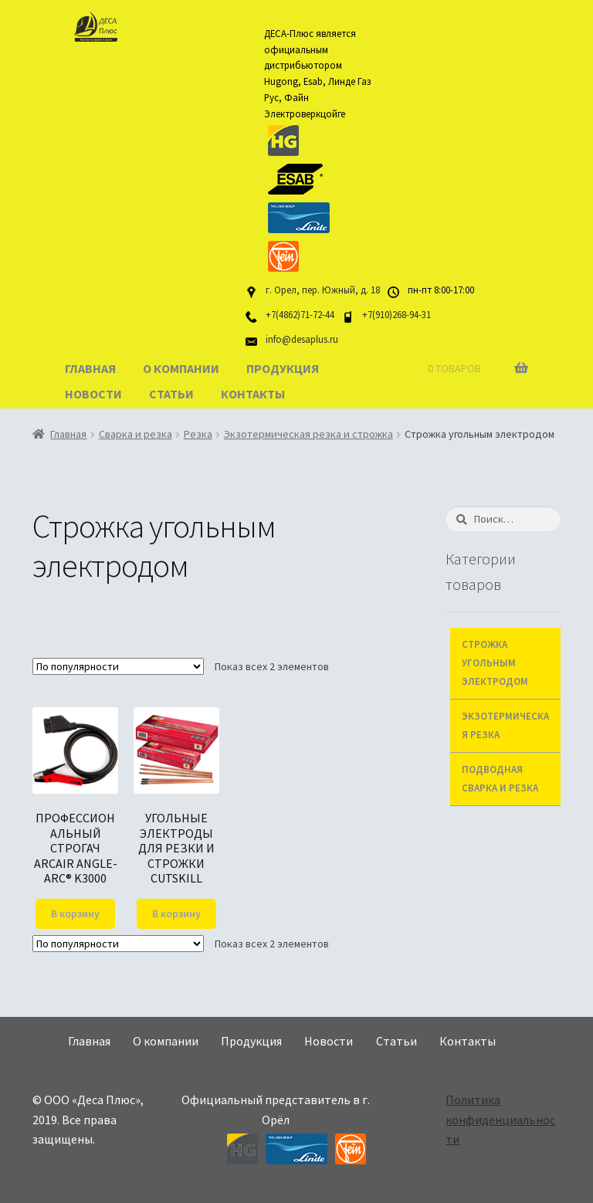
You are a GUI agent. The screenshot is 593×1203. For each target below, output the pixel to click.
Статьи (171, 394)
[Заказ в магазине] (118, 666)
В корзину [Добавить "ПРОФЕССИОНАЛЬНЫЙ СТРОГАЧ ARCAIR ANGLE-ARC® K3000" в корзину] (75, 913)
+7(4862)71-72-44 (300, 314)
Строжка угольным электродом (495, 663)
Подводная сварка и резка (500, 779)
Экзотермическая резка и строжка (308, 434)
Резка (198, 434)
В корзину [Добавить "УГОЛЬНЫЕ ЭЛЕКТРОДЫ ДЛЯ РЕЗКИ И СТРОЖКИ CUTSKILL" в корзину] (176, 913)
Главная (90, 368)
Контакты (253, 394)
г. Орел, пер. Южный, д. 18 (323, 289)
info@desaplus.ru (302, 339)
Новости (93, 394)
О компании (181, 368)
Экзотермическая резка (505, 725)
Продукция (282, 368)
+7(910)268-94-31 (396, 314)
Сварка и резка (135, 434)
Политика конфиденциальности (500, 1119)
